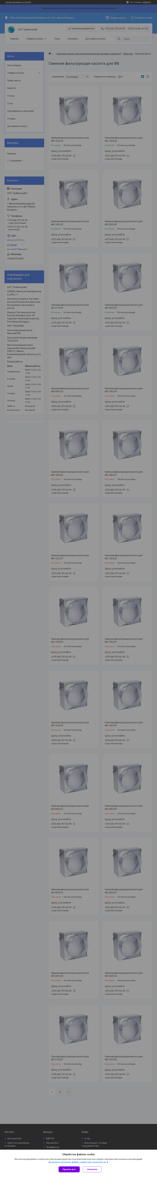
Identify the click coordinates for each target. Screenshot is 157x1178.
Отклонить (92, 1169)
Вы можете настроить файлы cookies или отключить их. (77, 1162)
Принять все (69, 1169)
